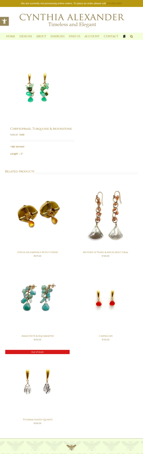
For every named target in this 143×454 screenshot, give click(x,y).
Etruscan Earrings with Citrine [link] (37, 252)
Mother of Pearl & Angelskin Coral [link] (105, 252)
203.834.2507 (114, 3)
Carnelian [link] (105, 335)
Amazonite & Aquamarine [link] (37, 335)
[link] (4, 21)
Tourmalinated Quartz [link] (37, 419)
